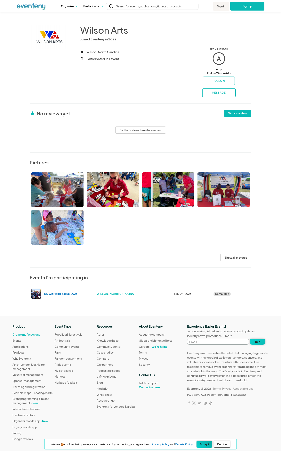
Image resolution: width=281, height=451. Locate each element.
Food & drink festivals (68, 334)
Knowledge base (108, 340)
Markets (60, 376)
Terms (143, 352)
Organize (69, 6)
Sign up (247, 6)
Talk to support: (155, 385)
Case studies (105, 352)
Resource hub (106, 400)
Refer (100, 334)
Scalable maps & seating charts (32, 393)
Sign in (221, 6)
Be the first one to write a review (141, 130)
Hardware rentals (23, 415)
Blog (100, 382)
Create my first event (26, 334)
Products (18, 352)
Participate (93, 6)
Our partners (105, 364)
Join (257, 341)
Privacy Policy (160, 444)
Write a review (237, 113)
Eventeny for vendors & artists (116, 406)
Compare (103, 358)
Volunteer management (27, 374)
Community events (67, 346)
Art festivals (62, 340)
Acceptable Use (243, 388)
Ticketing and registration (28, 387)
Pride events (63, 364)
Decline (222, 444)
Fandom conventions (68, 358)
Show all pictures (236, 257)
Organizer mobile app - (30, 421)
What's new (104, 394)
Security (144, 364)
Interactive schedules (26, 409)
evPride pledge (106, 376)
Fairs (58, 352)
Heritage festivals (66, 382)
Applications (20, 346)
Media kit (102, 388)
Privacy (143, 358)
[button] (69, 6)
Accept (204, 444)
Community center (109, 346)
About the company (152, 334)
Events (16, 340)
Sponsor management (27, 380)
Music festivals (64, 370)
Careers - (153, 346)
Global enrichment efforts (155, 340)
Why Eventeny (21, 358)
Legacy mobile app (24, 427)
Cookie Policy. (184, 444)
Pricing (16, 433)
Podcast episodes (108, 370)
